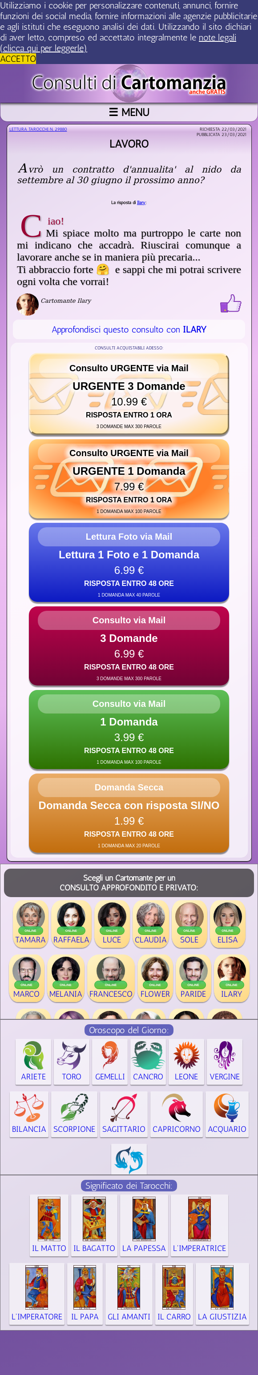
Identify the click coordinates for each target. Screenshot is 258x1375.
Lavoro (129, 143)
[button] (129, 394)
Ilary (141, 202)
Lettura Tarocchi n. (38, 129)
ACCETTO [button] (18, 58)
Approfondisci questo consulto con (129, 329)
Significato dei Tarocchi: (129, 1185)
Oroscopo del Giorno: (129, 1030)
